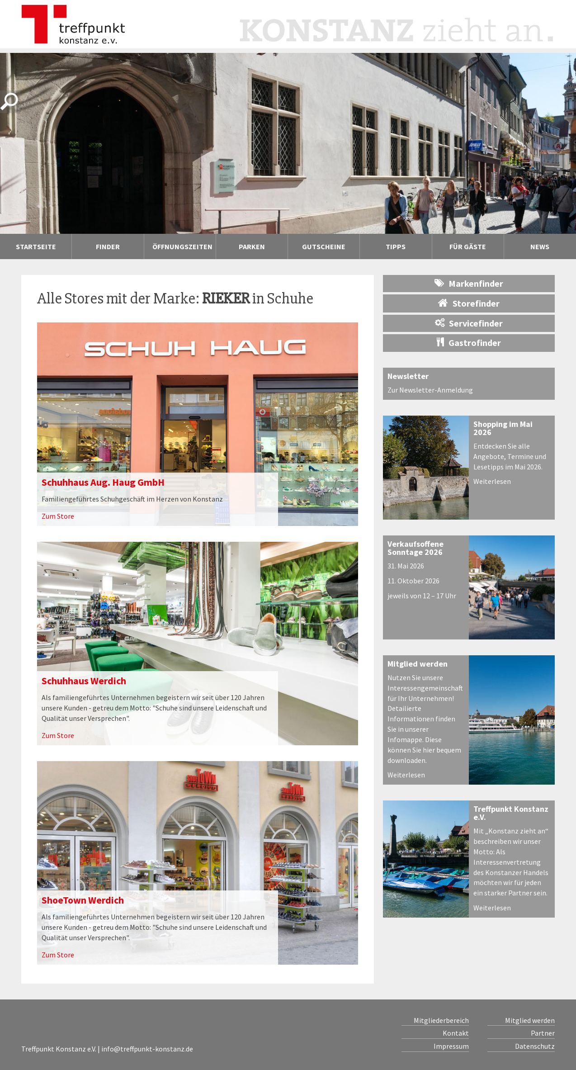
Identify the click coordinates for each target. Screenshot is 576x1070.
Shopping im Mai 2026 (503, 428)
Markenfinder (468, 283)
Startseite (36, 246)
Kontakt (456, 1032)
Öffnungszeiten (182, 246)
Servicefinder (469, 323)
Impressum (451, 1046)
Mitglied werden (417, 663)
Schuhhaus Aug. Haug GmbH (103, 482)
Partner (543, 1032)
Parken (252, 246)
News (539, 246)
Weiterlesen (492, 481)
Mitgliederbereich (441, 1020)
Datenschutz (535, 1046)
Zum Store (58, 516)
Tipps (396, 246)
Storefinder (469, 303)
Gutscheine (323, 246)
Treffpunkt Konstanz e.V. (510, 813)
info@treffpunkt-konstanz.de (147, 1048)
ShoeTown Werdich (83, 900)
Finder (108, 246)
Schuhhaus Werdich (84, 680)
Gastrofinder (469, 342)
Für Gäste (467, 246)
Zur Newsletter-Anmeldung (430, 389)
